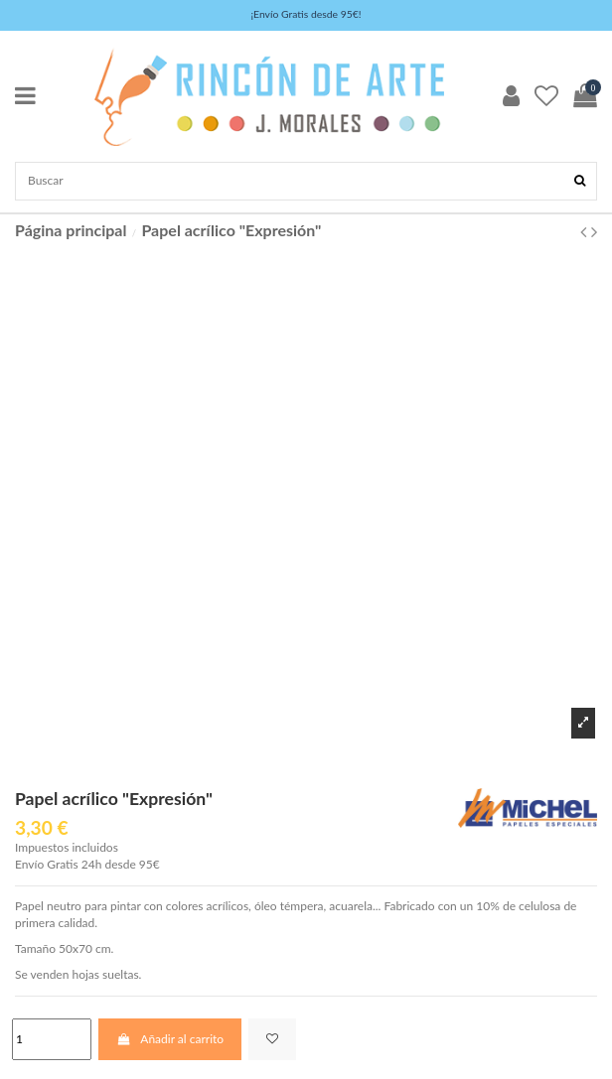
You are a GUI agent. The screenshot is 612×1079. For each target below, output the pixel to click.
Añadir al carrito (170, 1038)
